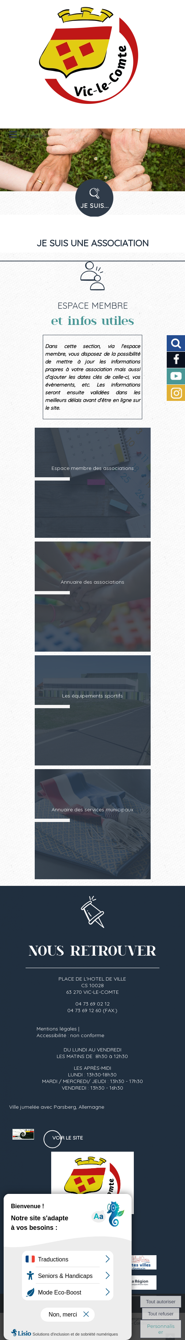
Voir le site (67, 1137)
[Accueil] (83, 59)
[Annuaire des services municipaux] (93, 824)
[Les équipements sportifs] (93, 710)
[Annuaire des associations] (93, 597)
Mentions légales (57, 1028)
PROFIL (92, 202)
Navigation (32, 136)
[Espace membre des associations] (93, 482)
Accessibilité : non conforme (70, 1035)
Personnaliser (160, 1329)
